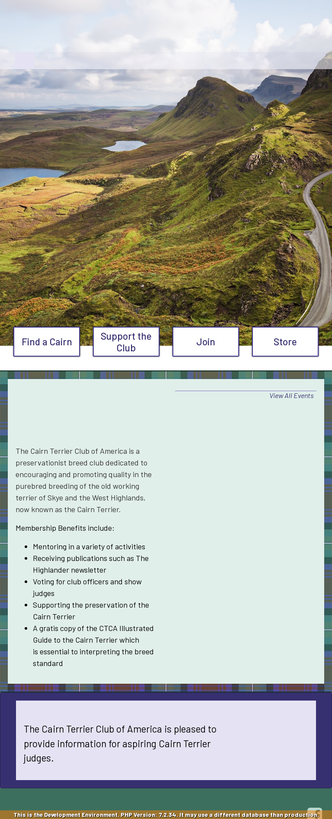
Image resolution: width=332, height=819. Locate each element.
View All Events (291, 395)
